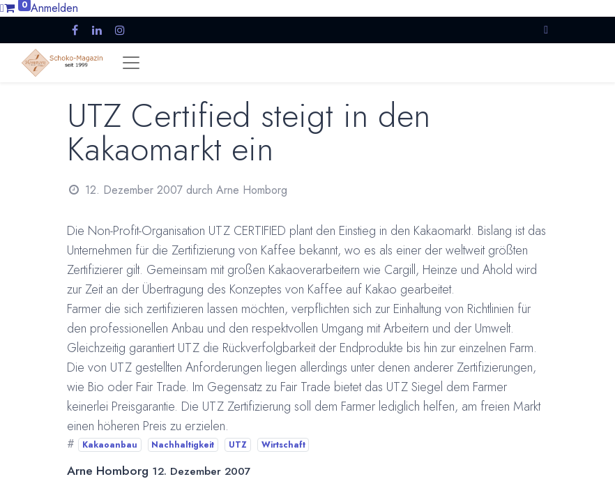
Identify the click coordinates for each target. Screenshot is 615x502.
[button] (546, 30)
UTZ (238, 445)
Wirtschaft (283, 445)
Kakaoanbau (109, 445)
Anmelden (54, 8)
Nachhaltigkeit (182, 445)
